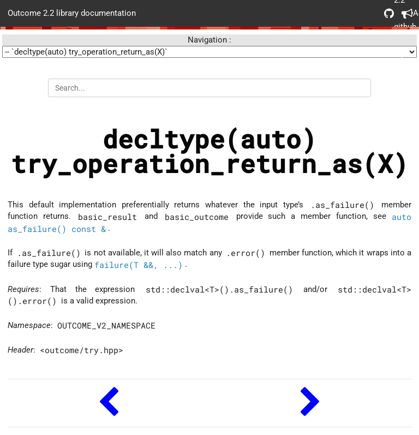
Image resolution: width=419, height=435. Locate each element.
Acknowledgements (406, 13)
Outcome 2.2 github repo (389, 13)
